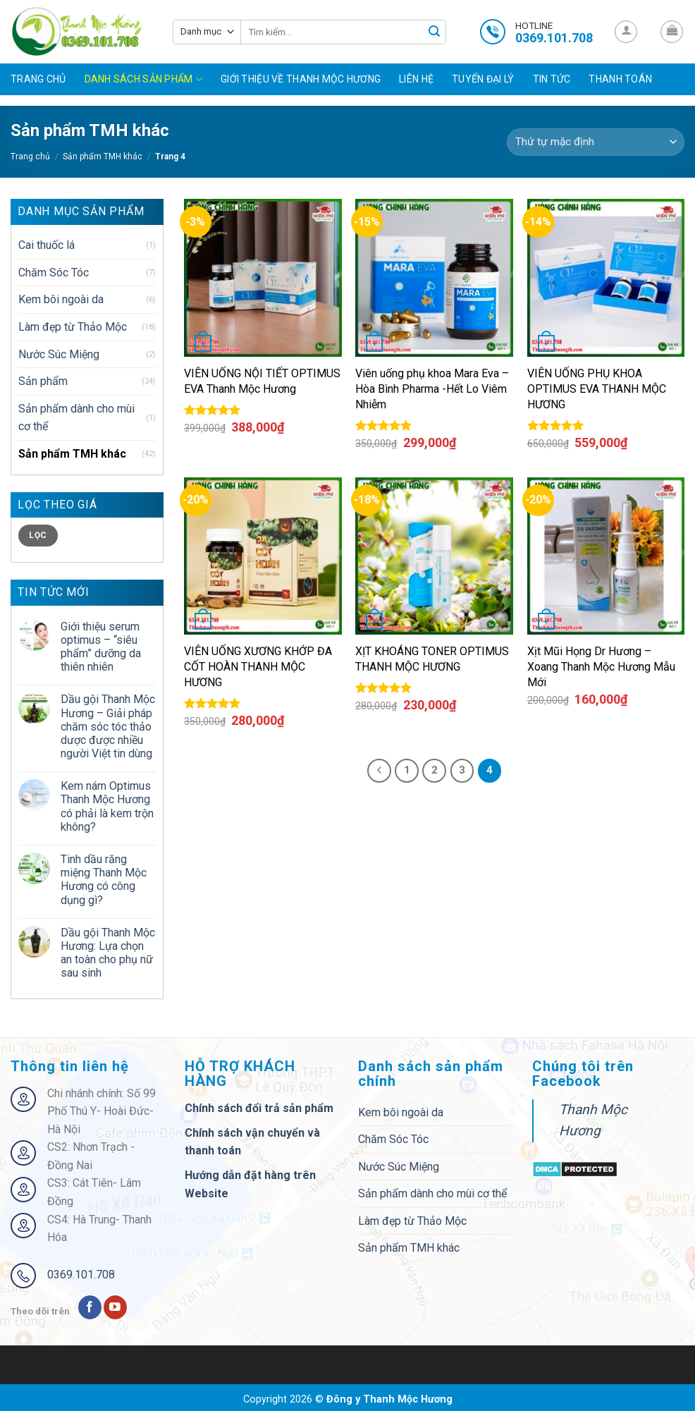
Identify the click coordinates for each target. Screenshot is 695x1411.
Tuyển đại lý (483, 79)
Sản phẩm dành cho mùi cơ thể (76, 418)
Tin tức (552, 79)
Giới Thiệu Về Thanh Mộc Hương (301, 79)
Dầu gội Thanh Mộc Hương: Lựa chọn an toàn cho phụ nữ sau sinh (108, 953)
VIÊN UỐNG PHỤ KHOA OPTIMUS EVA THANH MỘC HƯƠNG (596, 389)
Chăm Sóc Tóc (53, 272)
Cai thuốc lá (46, 245)
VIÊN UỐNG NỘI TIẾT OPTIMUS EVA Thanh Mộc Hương (262, 381)
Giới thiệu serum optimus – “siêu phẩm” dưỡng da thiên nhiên (101, 647)
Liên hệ (416, 79)
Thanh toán (620, 79)
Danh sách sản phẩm (144, 79)
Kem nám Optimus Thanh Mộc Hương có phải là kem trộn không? (107, 806)
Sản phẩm (43, 381)
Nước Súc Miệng (58, 354)
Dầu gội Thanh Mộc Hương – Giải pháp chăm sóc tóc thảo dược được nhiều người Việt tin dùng (108, 726)
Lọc (38, 535)
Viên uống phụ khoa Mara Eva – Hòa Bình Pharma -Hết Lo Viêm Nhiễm (432, 389)
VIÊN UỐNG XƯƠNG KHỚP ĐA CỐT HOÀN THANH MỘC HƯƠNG (258, 667)
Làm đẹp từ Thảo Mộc (72, 327)
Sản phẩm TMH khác (102, 156)
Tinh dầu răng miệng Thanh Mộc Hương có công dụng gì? (104, 880)
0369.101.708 (81, 1274)
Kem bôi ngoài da (61, 299)
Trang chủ (38, 79)
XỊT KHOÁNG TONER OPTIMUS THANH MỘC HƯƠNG (432, 659)
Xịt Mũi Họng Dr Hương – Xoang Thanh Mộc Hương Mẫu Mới (601, 667)
